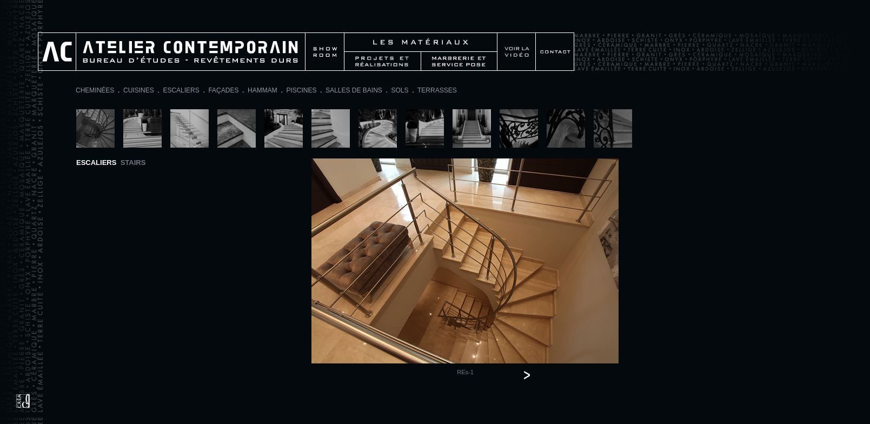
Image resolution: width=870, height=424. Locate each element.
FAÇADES (223, 90)
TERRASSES (437, 90)
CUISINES (138, 90)
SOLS (400, 90)
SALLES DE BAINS (354, 90)
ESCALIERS (181, 90)
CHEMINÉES (95, 90)
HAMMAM (262, 90)
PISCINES (301, 90)
